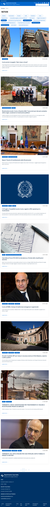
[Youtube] (44, 2)
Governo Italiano (4, 1)
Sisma (4, 401)
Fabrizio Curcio (11, 303)
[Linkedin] (42, 2)
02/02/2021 (45, 58)
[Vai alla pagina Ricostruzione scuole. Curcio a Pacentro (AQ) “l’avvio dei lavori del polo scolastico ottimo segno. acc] (5, 119)
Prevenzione (17, 303)
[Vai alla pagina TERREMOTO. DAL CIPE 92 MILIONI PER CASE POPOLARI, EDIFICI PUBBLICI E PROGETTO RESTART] (5, 462)
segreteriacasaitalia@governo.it (7, 496)
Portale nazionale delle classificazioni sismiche (14, 254)
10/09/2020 (45, 107)
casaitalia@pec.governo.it (6, 498)
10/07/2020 (45, 254)
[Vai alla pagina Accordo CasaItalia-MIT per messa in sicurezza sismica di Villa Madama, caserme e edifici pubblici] (5, 364)
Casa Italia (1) (5, 303)
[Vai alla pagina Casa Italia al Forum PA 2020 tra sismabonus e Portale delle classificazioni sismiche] (5, 266)
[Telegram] (48, 2)
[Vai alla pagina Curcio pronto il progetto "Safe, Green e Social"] (5, 70)
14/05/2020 (45, 450)
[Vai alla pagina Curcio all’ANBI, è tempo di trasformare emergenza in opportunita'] (5, 315)
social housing (5, 59)
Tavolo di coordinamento (12, 156)
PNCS (4, 254)
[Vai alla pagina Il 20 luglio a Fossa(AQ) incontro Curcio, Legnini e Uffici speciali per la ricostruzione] (5, 217)
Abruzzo (13, 107)
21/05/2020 (45, 401)
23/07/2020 (45, 156)
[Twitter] (40, 2)
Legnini (14, 205)
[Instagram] (46, 2)
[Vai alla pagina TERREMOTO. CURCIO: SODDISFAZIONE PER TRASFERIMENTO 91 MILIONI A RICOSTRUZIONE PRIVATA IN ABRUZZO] (5, 413)
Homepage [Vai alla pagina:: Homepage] (3, 8)
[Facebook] (38, 2)
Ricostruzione (5, 156)
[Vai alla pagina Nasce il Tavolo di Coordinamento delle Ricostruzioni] (5, 168)
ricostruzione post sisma (6, 107)
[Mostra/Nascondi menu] (2, 4)
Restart (20, 450)
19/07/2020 (45, 205)
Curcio (10, 205)
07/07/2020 (45, 303)
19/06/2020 (45, 352)
